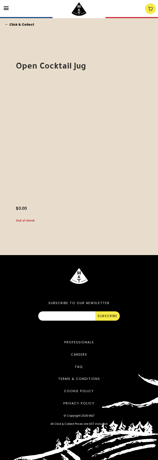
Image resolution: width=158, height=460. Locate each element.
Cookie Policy (79, 391)
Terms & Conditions (79, 378)
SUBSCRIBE (107, 316)
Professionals (79, 342)
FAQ (79, 366)
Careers (79, 354)
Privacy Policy (79, 403)
